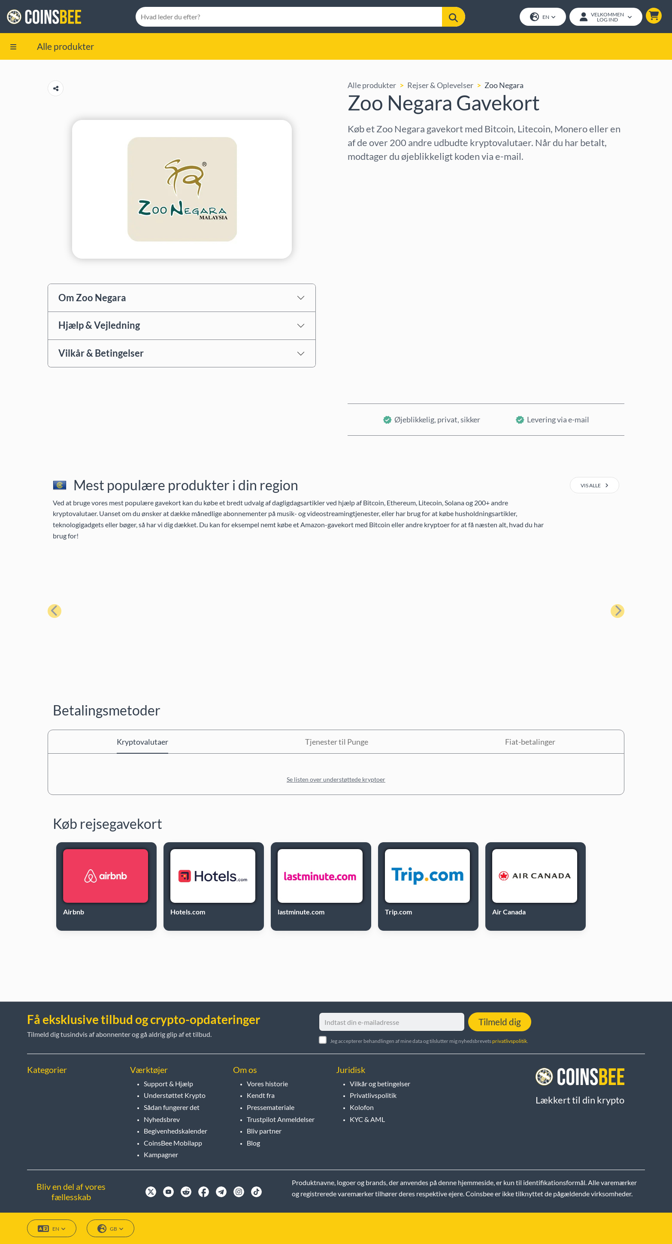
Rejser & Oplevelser (440, 85)
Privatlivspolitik (373, 1095)
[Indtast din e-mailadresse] (392, 1022)
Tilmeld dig (499, 1022)
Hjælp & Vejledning (99, 325)
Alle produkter (65, 46)
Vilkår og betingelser (380, 1083)
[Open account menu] (605, 17)
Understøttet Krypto (175, 1095)
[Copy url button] (56, 89)
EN (543, 17)
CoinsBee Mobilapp (173, 1143)
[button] (654, 16)
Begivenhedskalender (175, 1131)
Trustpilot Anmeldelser (281, 1119)
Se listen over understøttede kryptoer (336, 779)
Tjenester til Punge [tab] (336, 741)
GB (110, 1228)
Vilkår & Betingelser (101, 353)
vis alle (594, 486)
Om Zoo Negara (92, 297)
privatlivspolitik (509, 1041)
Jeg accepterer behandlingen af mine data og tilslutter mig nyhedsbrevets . (429, 1041)
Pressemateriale (270, 1107)
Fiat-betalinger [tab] (530, 741)
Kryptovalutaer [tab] (142, 741)
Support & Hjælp (168, 1083)
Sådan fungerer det (172, 1107)
